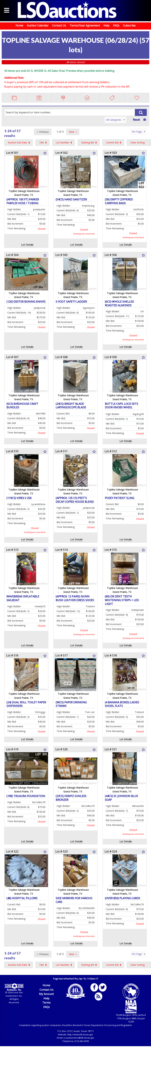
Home (19, 25)
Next (71, 131)
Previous (44, 131)
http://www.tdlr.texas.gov (80, 1034)
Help (106, 25)
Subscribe (129, 25)
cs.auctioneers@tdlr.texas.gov (78, 1037)
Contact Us (59, 25)
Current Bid (112, 142)
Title (41, 142)
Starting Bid (87, 142)
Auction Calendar (38, 25)
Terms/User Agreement (85, 25)
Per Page (138, 131)
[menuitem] (18, 142)
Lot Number (62, 142)
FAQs (116, 25)
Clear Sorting (137, 142)
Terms (46, 1002)
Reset (136, 120)
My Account (46, 994)
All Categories (115, 119)
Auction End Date (17, 142)
